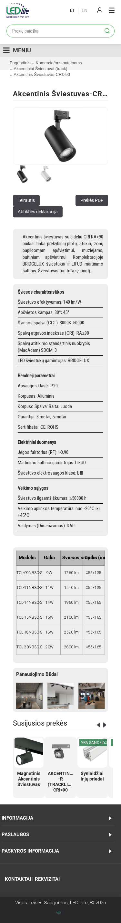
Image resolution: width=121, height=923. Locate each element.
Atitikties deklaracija (38, 211)
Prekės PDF (91, 200)
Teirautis (26, 200)
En (84, 10)
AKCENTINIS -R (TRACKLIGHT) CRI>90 (61, 781)
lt (72, 10)
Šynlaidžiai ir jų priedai (92, 776)
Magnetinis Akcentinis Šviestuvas (28, 779)
